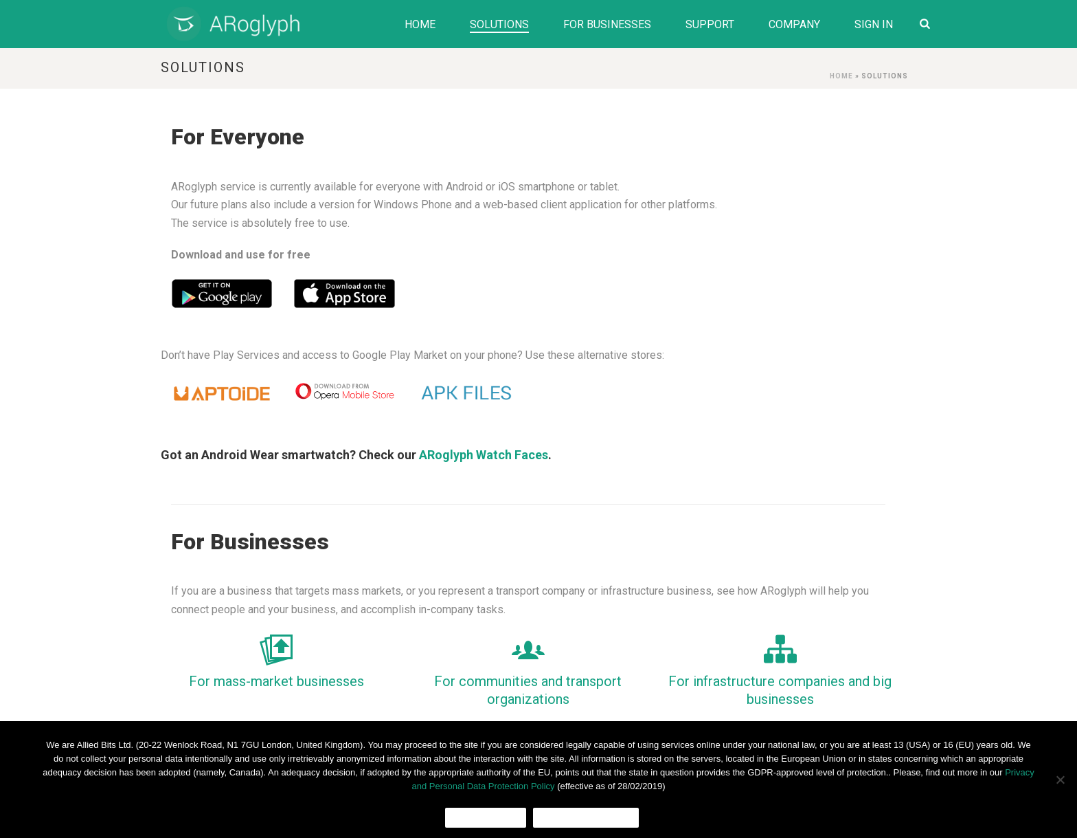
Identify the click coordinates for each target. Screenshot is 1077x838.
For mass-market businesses (276, 681)
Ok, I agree (486, 818)
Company (794, 24)
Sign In (873, 24)
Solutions (499, 24)
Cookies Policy (586, 818)
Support (709, 24)
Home (420, 24)
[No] (1060, 779)
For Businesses (607, 24)
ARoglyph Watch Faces (483, 455)
